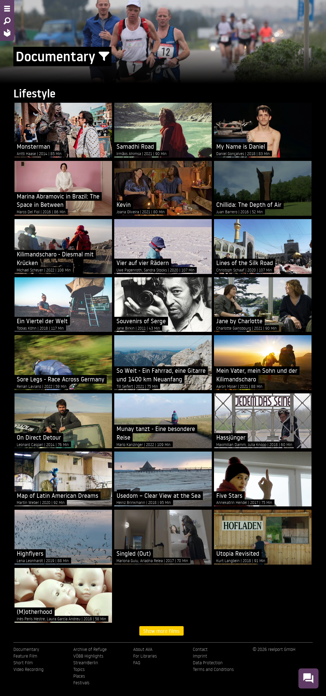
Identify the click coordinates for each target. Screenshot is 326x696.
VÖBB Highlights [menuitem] (88, 656)
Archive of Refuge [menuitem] (90, 649)
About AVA (142, 649)
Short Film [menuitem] (23, 662)
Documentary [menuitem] (26, 649)
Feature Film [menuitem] (25, 656)
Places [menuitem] (79, 676)
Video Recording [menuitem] (28, 669)
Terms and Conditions (213, 669)
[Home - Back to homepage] (7, 32)
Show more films (161, 631)
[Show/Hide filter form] (104, 56)
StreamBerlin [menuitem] (85, 662)
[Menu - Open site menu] (7, 9)
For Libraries (145, 656)
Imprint (200, 656)
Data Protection (208, 662)
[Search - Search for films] (7, 21)
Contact (200, 649)
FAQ (136, 662)
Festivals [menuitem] (81, 682)
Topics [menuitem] (79, 669)
